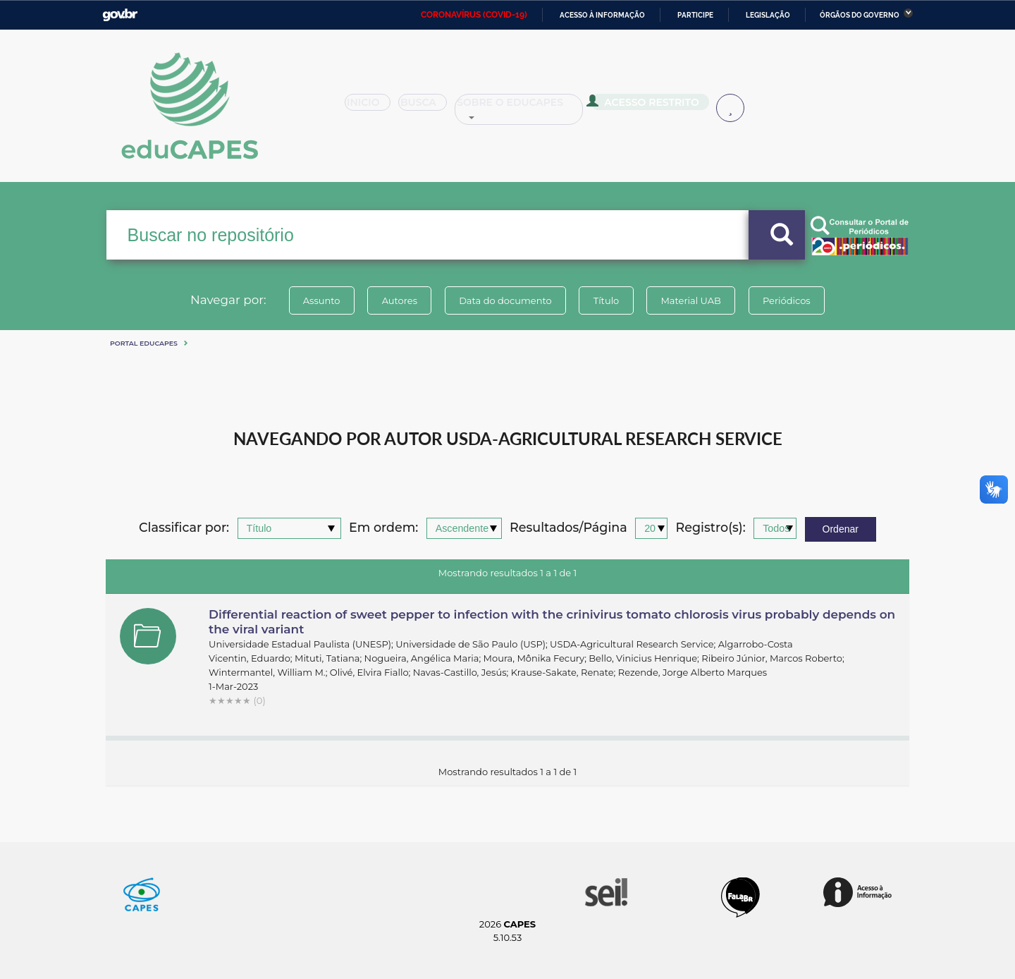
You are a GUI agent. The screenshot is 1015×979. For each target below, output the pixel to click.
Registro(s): (711, 528)
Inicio (372, 107)
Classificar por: (184, 528)
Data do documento (504, 300)
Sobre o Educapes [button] (526, 107)
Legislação (768, 15)
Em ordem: (383, 528)
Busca (428, 107)
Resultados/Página (568, 528)
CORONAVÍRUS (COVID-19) (474, 15)
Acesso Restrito (648, 105)
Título (606, 300)
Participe (695, 15)
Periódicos (789, 300)
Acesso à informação (602, 15)
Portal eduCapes (144, 343)
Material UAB (692, 300)
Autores (398, 300)
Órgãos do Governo (859, 15)
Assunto (319, 300)
